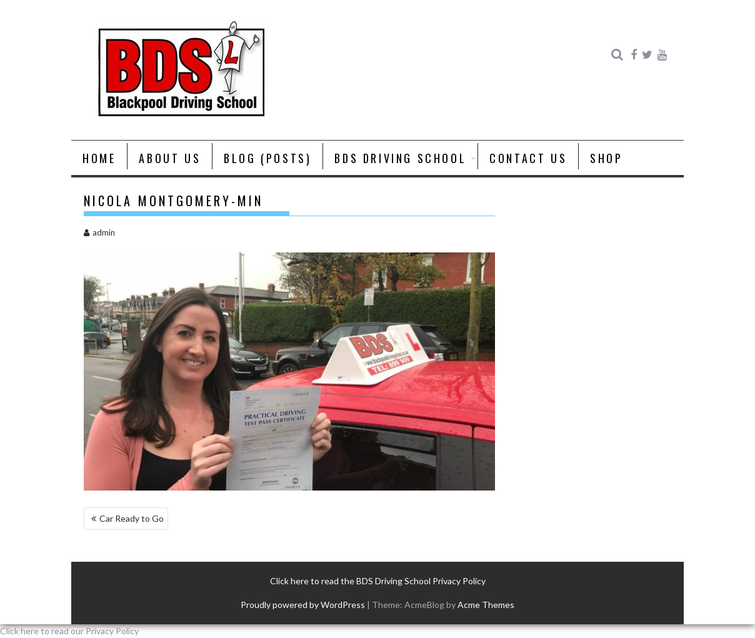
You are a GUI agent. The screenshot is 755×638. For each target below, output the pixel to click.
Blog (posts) (267, 158)
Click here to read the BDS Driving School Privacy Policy (378, 581)
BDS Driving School (400, 158)
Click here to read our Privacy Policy (69, 631)
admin (99, 232)
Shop (606, 158)
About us (170, 158)
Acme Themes (486, 604)
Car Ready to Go (131, 518)
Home (99, 158)
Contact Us (528, 158)
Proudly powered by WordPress (303, 604)
